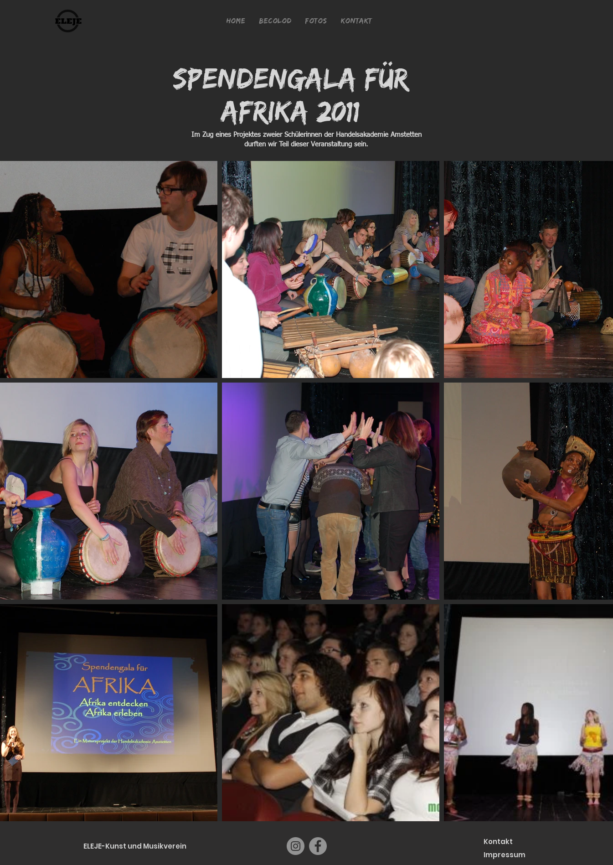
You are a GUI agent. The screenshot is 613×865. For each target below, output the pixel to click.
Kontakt (498, 841)
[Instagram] (295, 846)
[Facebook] (318, 846)
